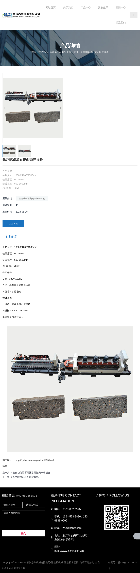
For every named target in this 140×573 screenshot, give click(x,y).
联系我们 (121, 22)
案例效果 (103, 7)
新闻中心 (121, 7)
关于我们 (68, 7)
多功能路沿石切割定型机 (26, 477)
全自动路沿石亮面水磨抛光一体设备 (31, 472)
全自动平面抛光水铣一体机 (64, 52)
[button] (61, 108)
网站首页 (51, 7)
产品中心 (86, 7)
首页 (34, 52)
